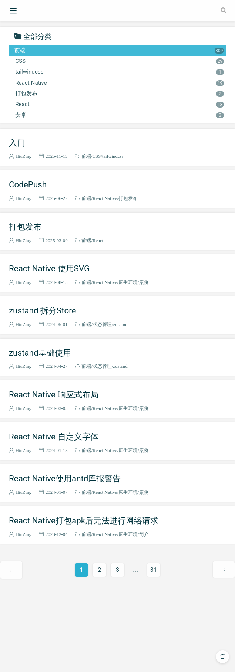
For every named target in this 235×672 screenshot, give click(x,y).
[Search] (224, 10)
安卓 (119, 115)
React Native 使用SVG (49, 268)
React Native (119, 82)
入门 (17, 142)
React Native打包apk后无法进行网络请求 (83, 520)
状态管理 (102, 324)
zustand (120, 324)
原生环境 (128, 282)
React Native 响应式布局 (53, 394)
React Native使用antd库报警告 (65, 478)
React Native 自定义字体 (53, 436)
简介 (144, 534)
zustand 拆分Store (42, 310)
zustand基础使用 (40, 352)
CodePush (28, 184)
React (119, 104)
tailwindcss (119, 71)
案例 (144, 282)
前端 (119, 50)
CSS (119, 61)
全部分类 (37, 36)
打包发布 (119, 93)
